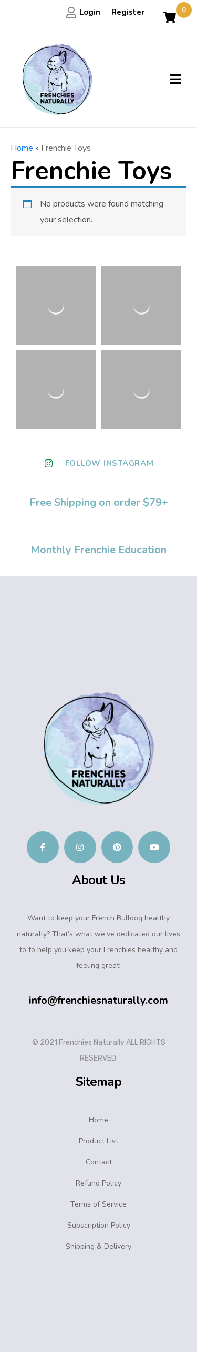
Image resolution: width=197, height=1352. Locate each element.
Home (22, 148)
